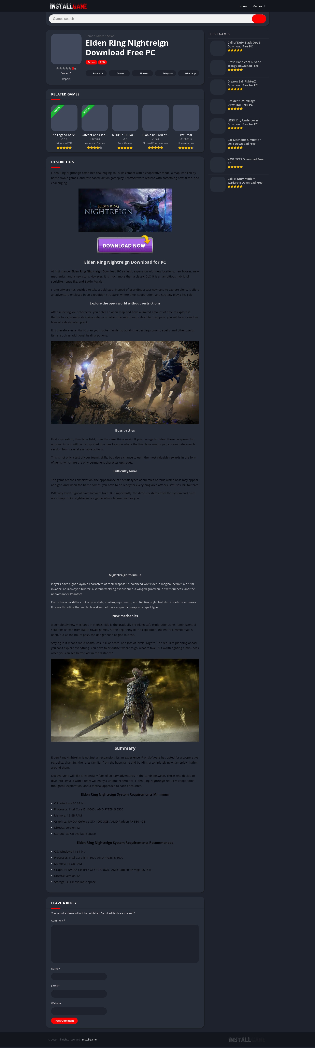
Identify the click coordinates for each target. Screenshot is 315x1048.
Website (56, 1004)
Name (55, 970)
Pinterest (141, 74)
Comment (58, 922)
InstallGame (89, 1041)
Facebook (95, 74)
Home (243, 6)
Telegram (165, 74)
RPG (102, 63)
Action (110, 37)
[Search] (157, 19)
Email (55, 987)
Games (257, 6)
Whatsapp (188, 74)
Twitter (117, 74)
